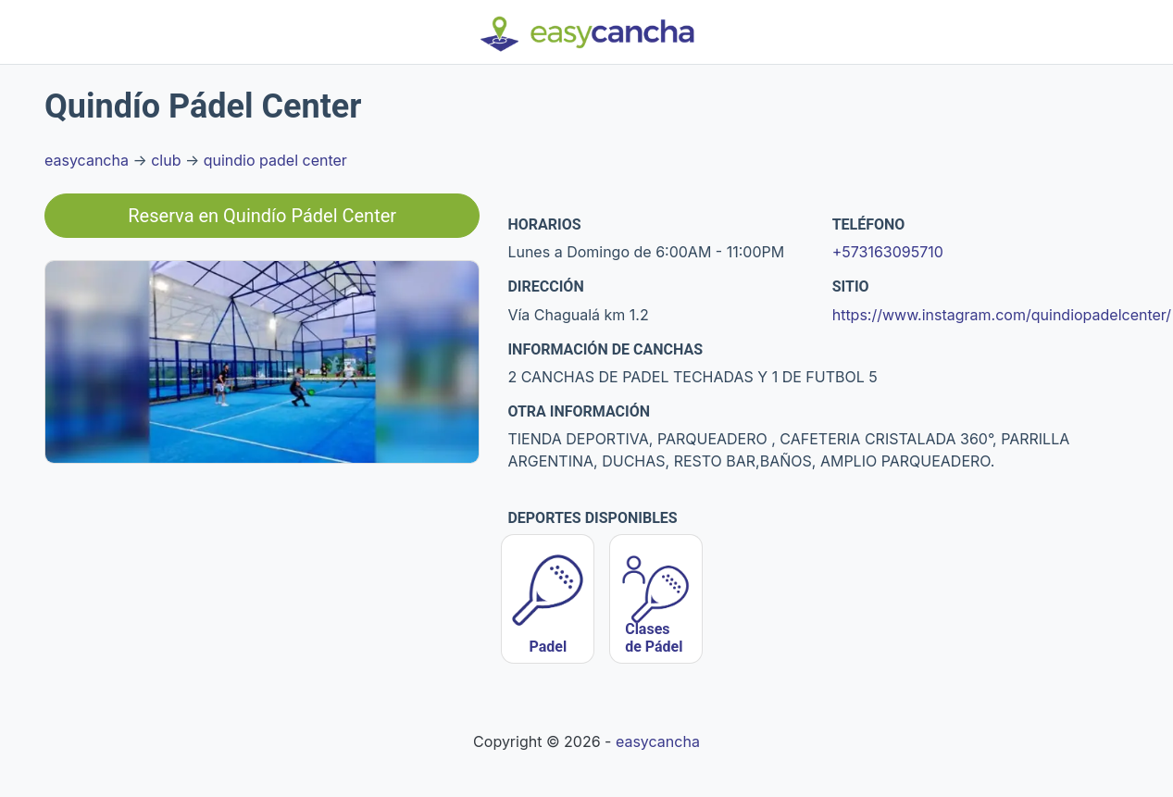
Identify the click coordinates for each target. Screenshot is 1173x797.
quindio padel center (275, 160)
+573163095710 (887, 252)
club (166, 160)
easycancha (86, 160)
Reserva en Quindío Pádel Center (262, 216)
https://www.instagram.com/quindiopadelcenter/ (1001, 314)
